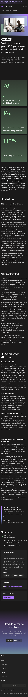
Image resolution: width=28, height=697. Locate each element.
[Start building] (17, 640)
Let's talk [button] (9, 640)
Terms (5, 690)
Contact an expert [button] (8, 597)
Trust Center (16, 690)
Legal (1, 690)
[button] (23, 6)
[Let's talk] (9, 640)
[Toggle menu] (26, 6)
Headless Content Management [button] (13, 586)
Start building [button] (17, 640)
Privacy (10, 690)
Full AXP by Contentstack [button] (14, 685)
